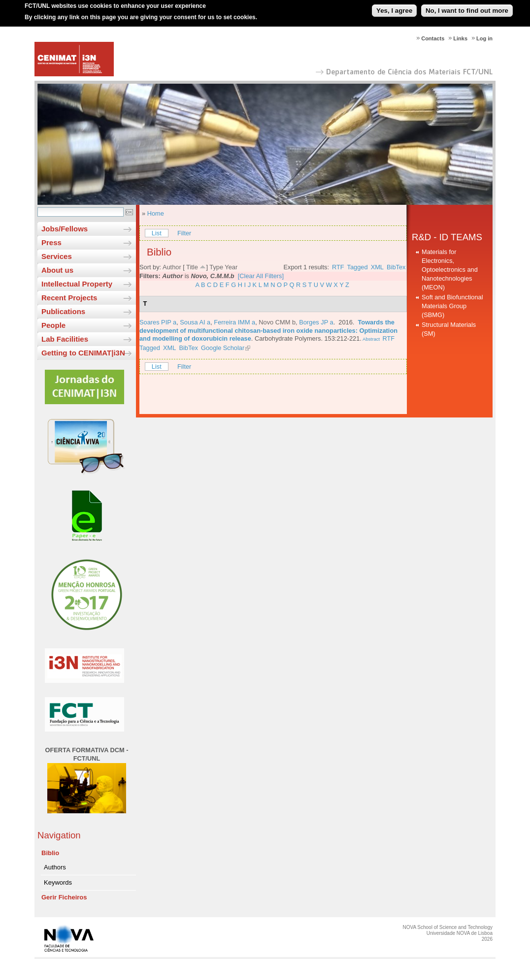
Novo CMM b (277, 322)
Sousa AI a (195, 322)
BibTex (396, 267)
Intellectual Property (76, 284)
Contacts (432, 38)
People (53, 325)
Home (155, 213)
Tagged (357, 267)
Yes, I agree (394, 6)
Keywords (58, 882)
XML (377, 267)
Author (172, 267)
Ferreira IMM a (234, 322)
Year (231, 267)
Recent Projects (69, 297)
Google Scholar (222, 348)
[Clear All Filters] (261, 276)
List (157, 233)
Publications (63, 311)
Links (460, 38)
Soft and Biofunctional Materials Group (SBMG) (452, 306)
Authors (55, 867)
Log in (484, 38)
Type (216, 267)
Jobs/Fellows (64, 228)
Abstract (371, 339)
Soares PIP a (157, 322)
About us (57, 270)
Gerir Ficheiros (64, 897)
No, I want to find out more (467, 6)
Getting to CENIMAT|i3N (83, 353)
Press (51, 242)
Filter (184, 233)
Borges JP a (316, 322)
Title (192, 267)
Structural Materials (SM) (449, 329)
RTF (338, 267)
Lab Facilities (64, 339)
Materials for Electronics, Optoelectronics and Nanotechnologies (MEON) (450, 269)
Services (56, 256)
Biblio (50, 853)
